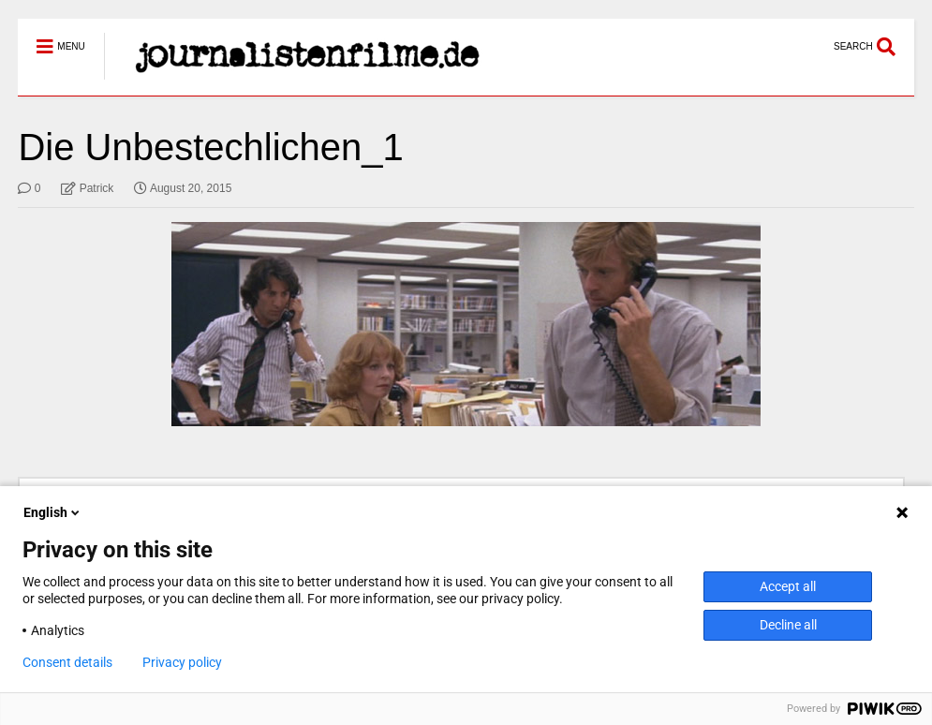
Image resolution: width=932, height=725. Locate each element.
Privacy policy (182, 662)
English (52, 512)
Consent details (67, 662)
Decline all (788, 624)
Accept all (788, 586)
